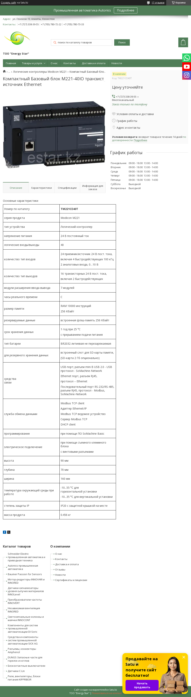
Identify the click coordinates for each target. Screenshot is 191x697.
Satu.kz (113, 689)
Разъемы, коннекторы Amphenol (22, 650)
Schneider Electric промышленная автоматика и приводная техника (26, 557)
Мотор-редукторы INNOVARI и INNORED (26, 581)
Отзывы (60, 569)
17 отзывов (158, 2)
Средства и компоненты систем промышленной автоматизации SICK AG (23, 640)
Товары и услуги (32, 63)
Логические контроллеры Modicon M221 (40, 71)
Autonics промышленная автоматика (23, 567)
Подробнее (125, 10)
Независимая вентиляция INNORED (24, 609)
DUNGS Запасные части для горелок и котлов (25, 659)
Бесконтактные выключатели (26, 665)
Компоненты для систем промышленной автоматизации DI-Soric (23, 629)
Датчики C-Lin (16, 671)
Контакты (70, 63)
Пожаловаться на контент (107, 693)
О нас (54, 63)
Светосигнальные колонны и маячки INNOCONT (26, 618)
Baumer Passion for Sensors (25, 574)
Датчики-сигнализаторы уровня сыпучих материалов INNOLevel (26, 591)
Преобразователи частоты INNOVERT (25, 601)
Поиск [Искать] (122, 42)
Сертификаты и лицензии (71, 580)
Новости (116, 63)
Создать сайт (8, 2)
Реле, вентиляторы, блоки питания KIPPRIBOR (24, 677)
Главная (11, 63)
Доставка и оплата (93, 63)
